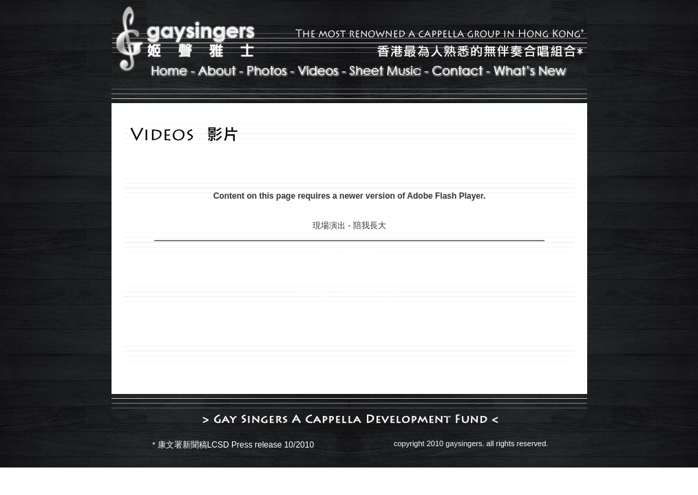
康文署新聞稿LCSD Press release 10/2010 (236, 445)
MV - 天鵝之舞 (349, 255)
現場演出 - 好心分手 (349, 275)
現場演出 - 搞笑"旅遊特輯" (349, 295)
